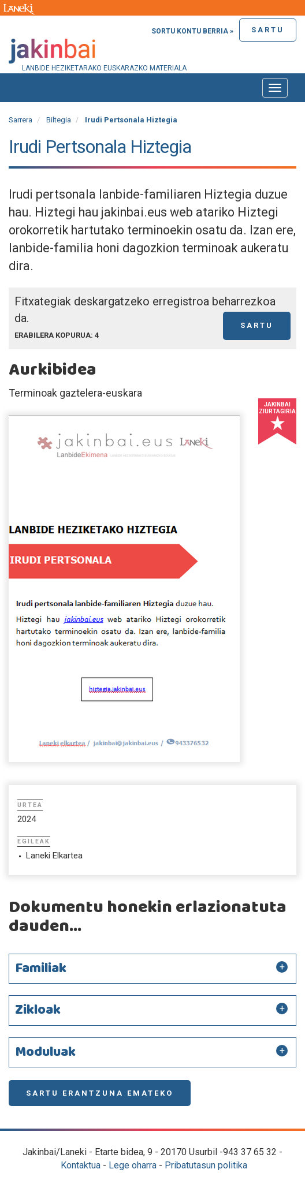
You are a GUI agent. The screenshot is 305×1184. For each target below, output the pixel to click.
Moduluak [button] (45, 1052)
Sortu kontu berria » (192, 31)
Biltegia (58, 119)
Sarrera (20, 119)
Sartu (267, 29)
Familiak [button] (40, 968)
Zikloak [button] (38, 1010)
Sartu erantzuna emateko (99, 1093)
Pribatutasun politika (206, 1165)
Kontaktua (81, 1165)
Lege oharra (133, 1165)
